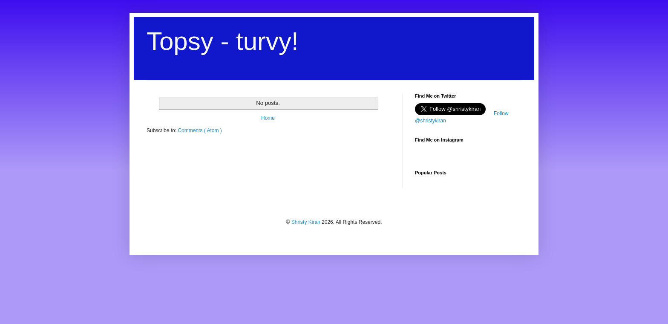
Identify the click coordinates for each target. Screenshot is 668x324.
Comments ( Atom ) (200, 130)
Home (268, 118)
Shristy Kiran (306, 222)
